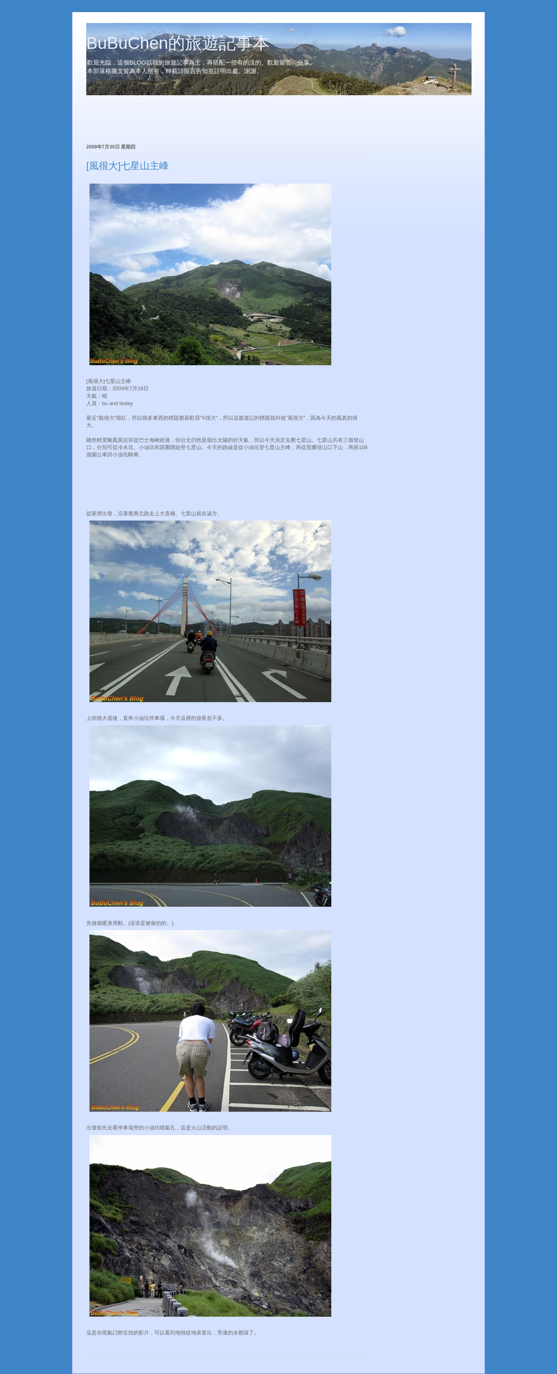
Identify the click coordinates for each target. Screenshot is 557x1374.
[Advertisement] (180, 121)
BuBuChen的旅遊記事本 (178, 42)
